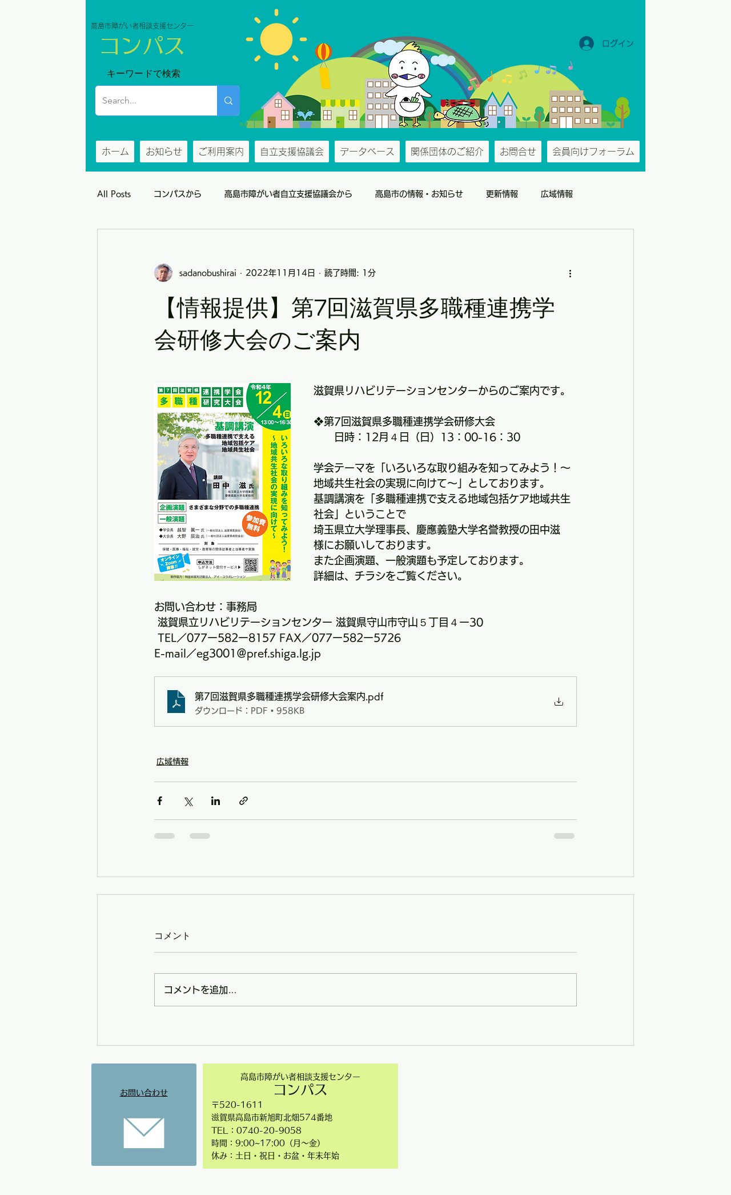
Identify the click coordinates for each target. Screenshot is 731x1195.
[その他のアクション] (570, 273)
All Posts (114, 194)
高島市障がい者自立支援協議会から (288, 194)
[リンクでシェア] (243, 800)
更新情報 (502, 194)
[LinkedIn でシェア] (215, 800)
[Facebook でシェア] (159, 800)
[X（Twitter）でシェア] (187, 800)
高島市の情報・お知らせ (419, 194)
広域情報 (557, 194)
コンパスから (178, 194)
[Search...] (147, 100)
